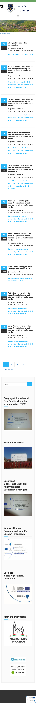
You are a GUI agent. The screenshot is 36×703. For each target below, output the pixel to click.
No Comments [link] (28, 51)
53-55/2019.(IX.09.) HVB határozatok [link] (17, 44)
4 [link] (23, 364)
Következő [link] (9, 369)
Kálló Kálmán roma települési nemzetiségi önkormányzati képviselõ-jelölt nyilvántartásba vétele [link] (20, 135)
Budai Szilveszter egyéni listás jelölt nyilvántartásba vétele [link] (20, 268)
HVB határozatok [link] (15, 51)
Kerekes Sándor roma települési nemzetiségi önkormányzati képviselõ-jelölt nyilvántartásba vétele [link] (20, 69)
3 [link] (17, 364)
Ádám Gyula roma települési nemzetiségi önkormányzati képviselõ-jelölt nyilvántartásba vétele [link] (20, 296)
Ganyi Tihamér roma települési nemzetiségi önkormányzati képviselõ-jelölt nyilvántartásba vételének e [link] (20, 168)
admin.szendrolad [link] (17, 48)
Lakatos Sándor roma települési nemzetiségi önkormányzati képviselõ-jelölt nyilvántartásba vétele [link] (20, 102)
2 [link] (11, 364)
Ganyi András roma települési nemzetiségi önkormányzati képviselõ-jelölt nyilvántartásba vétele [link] (20, 329)
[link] (1, 6)
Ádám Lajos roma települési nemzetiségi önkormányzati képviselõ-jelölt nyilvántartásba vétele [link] (20, 204)
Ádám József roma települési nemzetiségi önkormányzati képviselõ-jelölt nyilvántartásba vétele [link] (20, 237)
